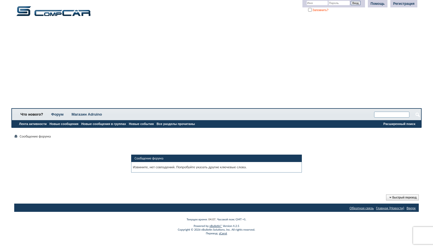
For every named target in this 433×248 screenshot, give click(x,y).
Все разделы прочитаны (175, 124)
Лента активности (33, 124)
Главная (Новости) (390, 208)
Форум (57, 114)
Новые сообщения (64, 124)
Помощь (378, 4)
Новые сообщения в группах (103, 124)
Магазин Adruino (87, 114)
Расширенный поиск (399, 124)
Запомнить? (318, 10)
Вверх (411, 208)
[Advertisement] (178, 64)
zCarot (223, 233)
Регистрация (404, 4)
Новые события (141, 124)
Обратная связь (362, 208)
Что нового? (31, 114)
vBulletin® (215, 226)
